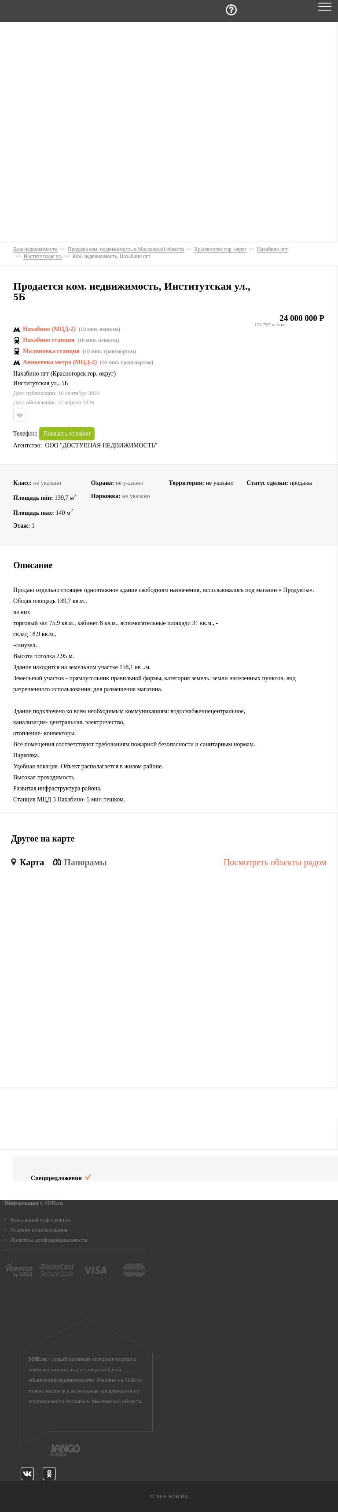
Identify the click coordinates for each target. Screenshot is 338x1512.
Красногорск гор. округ (83, 374)
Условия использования (38, 1229)
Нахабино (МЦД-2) (49, 329)
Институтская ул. (35, 383)
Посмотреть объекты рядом (275, 862)
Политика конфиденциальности (48, 1239)
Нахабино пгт (31, 374)
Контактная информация (40, 1219)
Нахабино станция (48, 340)
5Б (64, 383)
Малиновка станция (51, 351)
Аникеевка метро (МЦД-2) (60, 362)
